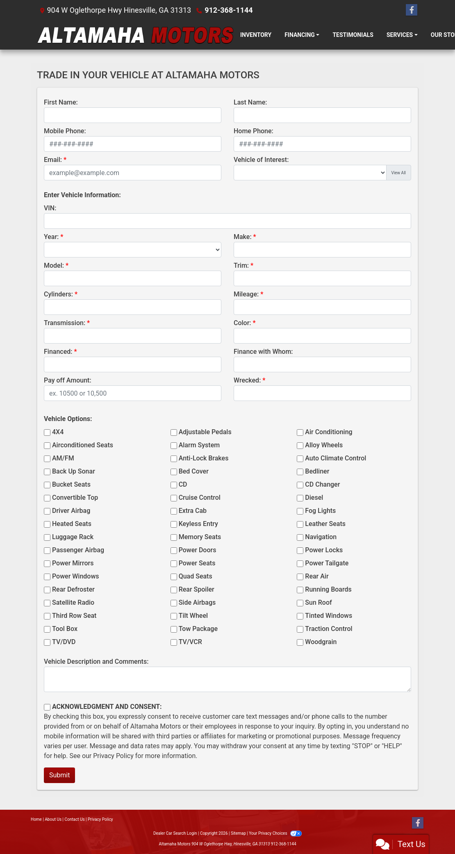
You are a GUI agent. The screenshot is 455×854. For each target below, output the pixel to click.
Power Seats (197, 563)
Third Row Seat (74, 615)
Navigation (321, 537)
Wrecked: (247, 380)
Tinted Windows (328, 615)
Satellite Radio (73, 602)
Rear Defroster (73, 589)
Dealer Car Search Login (175, 833)
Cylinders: (58, 294)
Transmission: (64, 323)
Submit (59, 775)
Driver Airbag (71, 511)
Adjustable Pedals (205, 432)
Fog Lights (320, 511)
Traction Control (328, 629)
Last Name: (250, 102)
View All (398, 173)
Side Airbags (197, 602)
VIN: (50, 208)
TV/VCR (190, 642)
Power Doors (197, 550)
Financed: (58, 351)
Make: (243, 237)
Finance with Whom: (263, 351)
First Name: (61, 102)
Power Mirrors (72, 563)
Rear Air (316, 576)
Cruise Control (200, 497)
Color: (242, 323)
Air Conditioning (328, 432)
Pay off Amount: (67, 380)
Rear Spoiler (196, 589)
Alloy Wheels (324, 445)
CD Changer (322, 484)
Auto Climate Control (335, 458)
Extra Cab (193, 511)
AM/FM (63, 458)
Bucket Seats (71, 484)
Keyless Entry (198, 524)
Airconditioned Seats (82, 445)
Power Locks (324, 550)
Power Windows (75, 576)
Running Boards (328, 589)
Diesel (314, 497)
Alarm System (199, 445)
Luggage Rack (72, 537)
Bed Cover (194, 471)
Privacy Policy (113, 756)
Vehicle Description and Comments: (96, 661)
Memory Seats (200, 537)
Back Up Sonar (73, 471)
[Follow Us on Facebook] (411, 10)
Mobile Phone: (65, 131)
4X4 (58, 432)
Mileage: (246, 294)
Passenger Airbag (78, 550)
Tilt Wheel (193, 615)
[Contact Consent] (47, 707)
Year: (51, 237)
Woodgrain (321, 642)
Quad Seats (195, 576)
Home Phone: (253, 131)
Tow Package (198, 629)
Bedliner (317, 471)
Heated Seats (71, 524)
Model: (54, 265)
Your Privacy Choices (275, 833)
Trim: (241, 265)
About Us (53, 819)
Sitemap (238, 833)
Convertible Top (75, 497)
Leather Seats (325, 524)
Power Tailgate (326, 563)
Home (36, 819)
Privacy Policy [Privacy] (100, 819)
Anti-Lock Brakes (204, 458)
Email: (53, 160)
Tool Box (64, 629)
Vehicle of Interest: (261, 160)
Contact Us (75, 819)
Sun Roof (318, 602)
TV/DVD (64, 642)
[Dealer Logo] (135, 35)
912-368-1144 (229, 10)
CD (183, 484)
